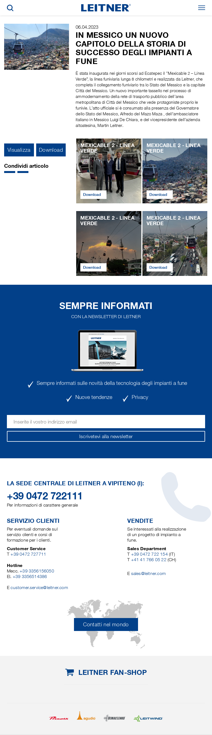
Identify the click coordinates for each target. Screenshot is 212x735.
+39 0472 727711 (28, 554)
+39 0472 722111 (45, 496)
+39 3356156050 (37, 571)
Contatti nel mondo (106, 624)
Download (51, 150)
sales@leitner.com (148, 573)
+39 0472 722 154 (149, 554)
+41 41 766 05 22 (149, 559)
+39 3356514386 (30, 576)
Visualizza (19, 150)
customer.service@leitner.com (39, 587)
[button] (9, 172)
